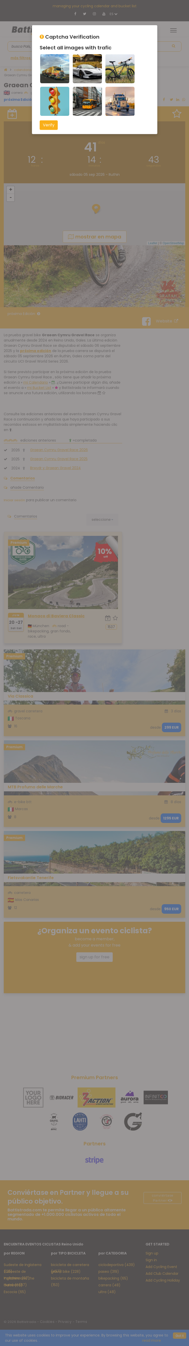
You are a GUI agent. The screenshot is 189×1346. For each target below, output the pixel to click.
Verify (48, 125)
